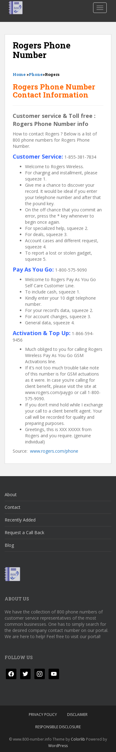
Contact (12, 507)
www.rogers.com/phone (54, 451)
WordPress (58, 745)
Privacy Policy (43, 714)
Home (19, 74)
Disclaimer (77, 714)
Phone (36, 74)
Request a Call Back (24, 532)
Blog (9, 545)
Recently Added (20, 520)
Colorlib (78, 739)
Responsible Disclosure (58, 726)
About (11, 494)
